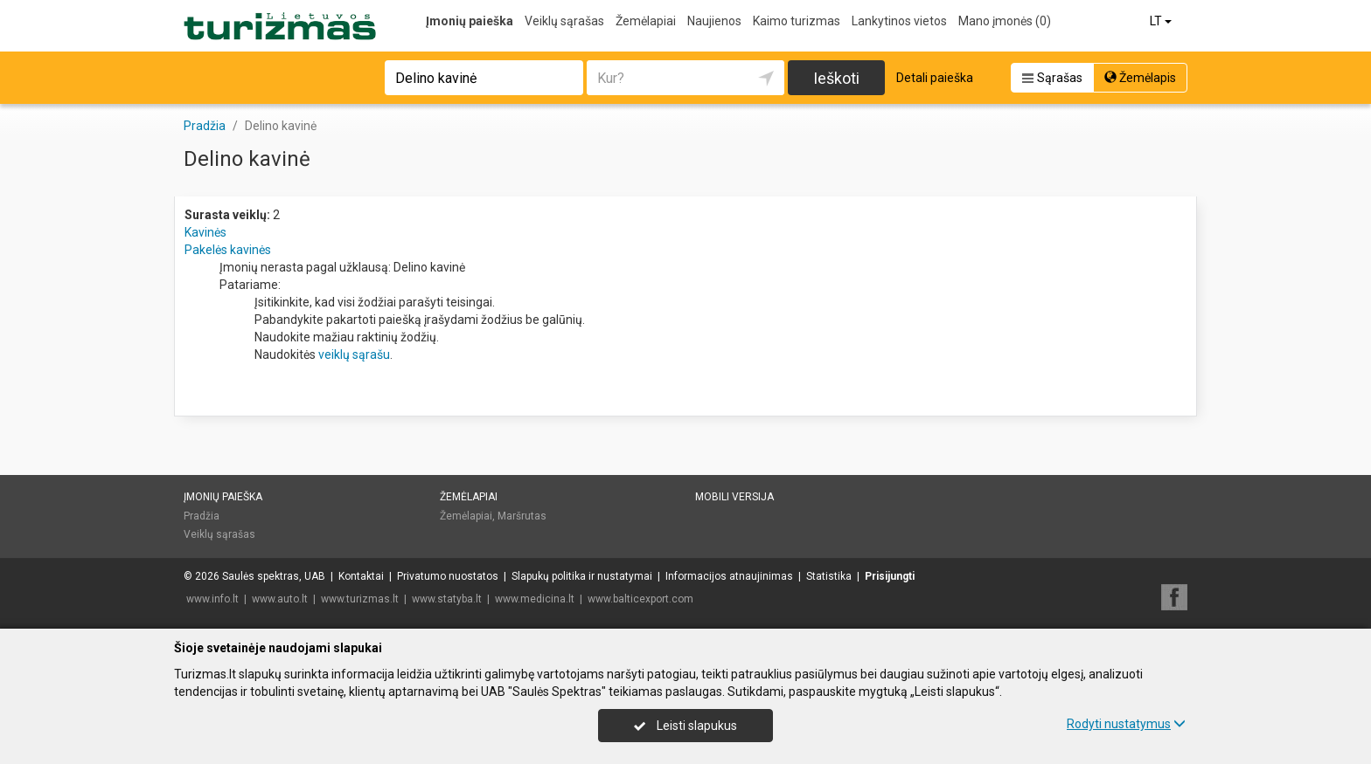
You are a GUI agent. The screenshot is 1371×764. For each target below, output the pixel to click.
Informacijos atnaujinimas (729, 576)
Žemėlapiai (646, 21)
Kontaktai (361, 576)
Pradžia (201, 516)
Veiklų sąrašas (564, 21)
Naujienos (714, 21)
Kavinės (205, 232)
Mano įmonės (1004, 21)
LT (1162, 21)
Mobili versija (734, 497)
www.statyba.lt (447, 599)
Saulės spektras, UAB (273, 576)
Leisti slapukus (685, 726)
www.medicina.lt (534, 599)
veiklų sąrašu (354, 354)
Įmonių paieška (469, 21)
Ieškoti (836, 78)
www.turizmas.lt (360, 599)
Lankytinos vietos (899, 21)
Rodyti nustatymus (1126, 724)
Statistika (829, 576)
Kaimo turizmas (796, 21)
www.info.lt (212, 599)
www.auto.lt (280, 599)
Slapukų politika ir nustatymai (582, 576)
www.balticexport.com (640, 599)
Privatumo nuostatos (447, 576)
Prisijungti (890, 576)
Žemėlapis (1140, 78)
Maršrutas (522, 516)
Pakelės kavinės (227, 250)
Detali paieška (934, 78)
